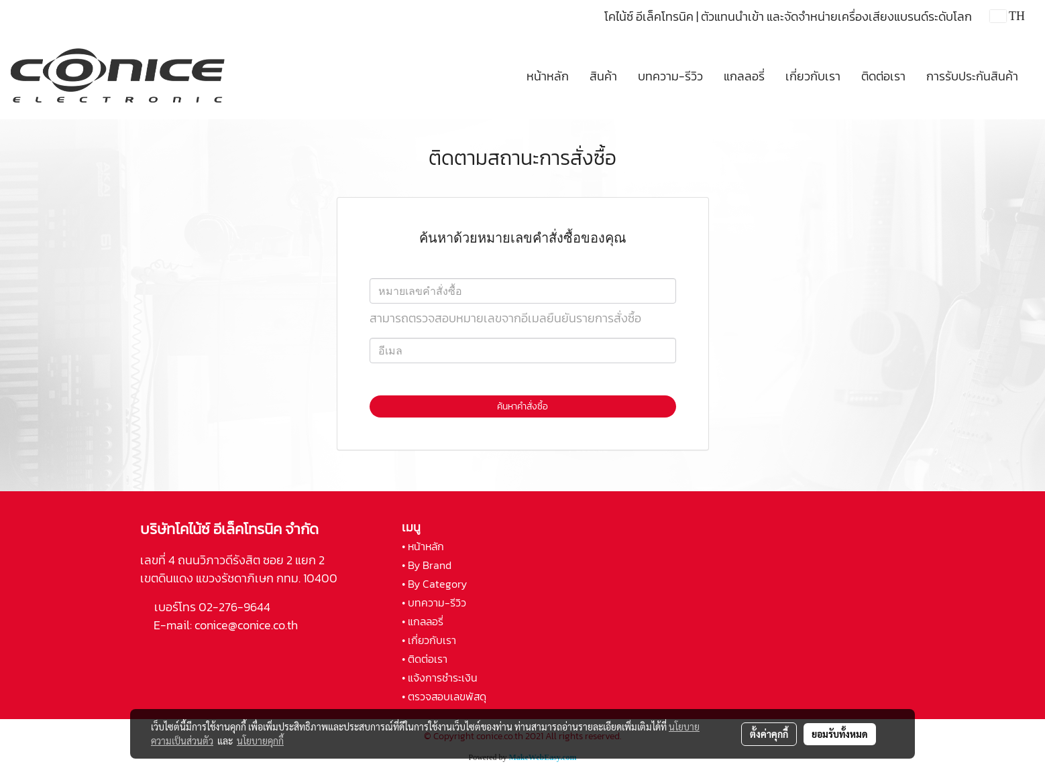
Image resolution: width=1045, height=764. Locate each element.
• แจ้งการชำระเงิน (440, 678)
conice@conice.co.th (247, 625)
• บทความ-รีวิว (434, 602)
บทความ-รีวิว (670, 76)
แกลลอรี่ (744, 76)
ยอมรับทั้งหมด (840, 734)
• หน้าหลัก (423, 546)
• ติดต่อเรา (424, 659)
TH (1007, 16)
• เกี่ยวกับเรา (429, 640)
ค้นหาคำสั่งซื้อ (522, 406)
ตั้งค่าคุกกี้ (769, 734)
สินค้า (603, 76)
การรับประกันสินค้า (972, 76)
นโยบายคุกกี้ (260, 741)
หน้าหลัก (548, 76)
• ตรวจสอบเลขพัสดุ (444, 696)
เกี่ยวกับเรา (812, 76)
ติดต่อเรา (883, 76)
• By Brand (426, 565)
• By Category (434, 584)
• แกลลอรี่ (422, 621)
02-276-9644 (234, 607)
